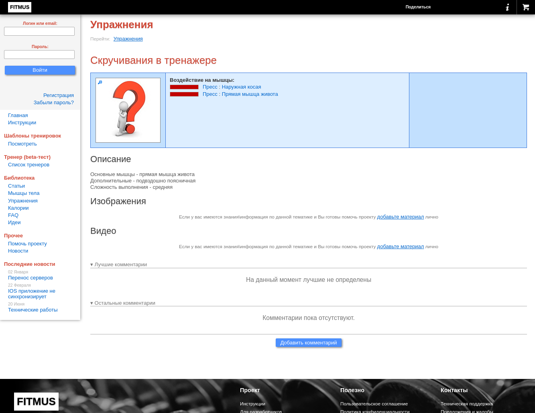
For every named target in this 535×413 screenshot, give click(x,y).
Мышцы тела (23, 193)
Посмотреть (22, 144)
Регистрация (58, 95)
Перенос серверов (40, 275)
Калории (18, 208)
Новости (18, 251)
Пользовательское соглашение (374, 403)
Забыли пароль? (54, 102)
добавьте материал (400, 217)
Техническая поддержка (467, 403)
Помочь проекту (27, 244)
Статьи (16, 186)
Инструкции (22, 122)
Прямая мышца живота (250, 94)
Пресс (210, 87)
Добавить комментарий (308, 343)
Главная (18, 115)
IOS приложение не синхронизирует (40, 291)
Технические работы (40, 307)
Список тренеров (28, 165)
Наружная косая (241, 87)
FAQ (13, 215)
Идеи (14, 222)
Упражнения (128, 39)
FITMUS (19, 7)
